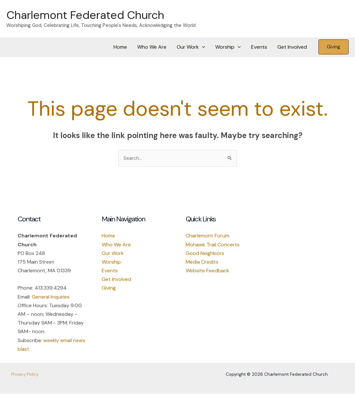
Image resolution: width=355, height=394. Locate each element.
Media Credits (202, 262)
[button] (202, 47)
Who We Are (151, 47)
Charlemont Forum (207, 236)
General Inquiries (51, 297)
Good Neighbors (205, 253)
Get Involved (292, 47)
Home (120, 47)
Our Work (191, 47)
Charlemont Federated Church (85, 15)
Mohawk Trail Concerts (213, 245)
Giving (109, 288)
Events (259, 47)
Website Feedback (207, 270)
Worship (228, 47)
